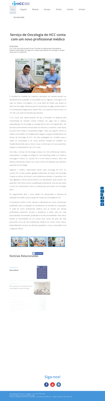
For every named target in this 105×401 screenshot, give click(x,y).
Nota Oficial (14, 270)
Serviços (47, 9)
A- (102, 188)
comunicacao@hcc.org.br (27, 395)
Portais (59, 9)
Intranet (82, 9)
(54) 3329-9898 (14, 395)
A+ (102, 191)
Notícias (35, 9)
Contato (70, 9)
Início (13, 9)
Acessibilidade (19, 17)
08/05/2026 (14, 267)
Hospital (23, 9)
